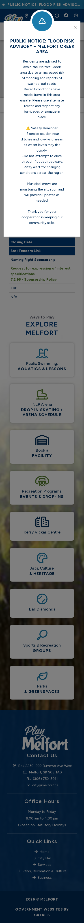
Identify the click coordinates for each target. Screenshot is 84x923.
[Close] (75, 27)
